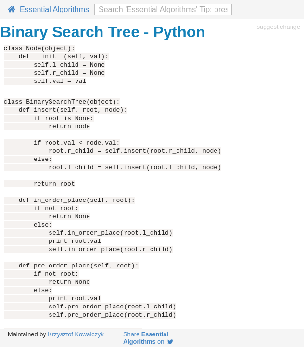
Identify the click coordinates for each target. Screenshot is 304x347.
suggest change (278, 26)
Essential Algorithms (48, 9)
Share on (148, 338)
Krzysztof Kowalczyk (76, 334)
